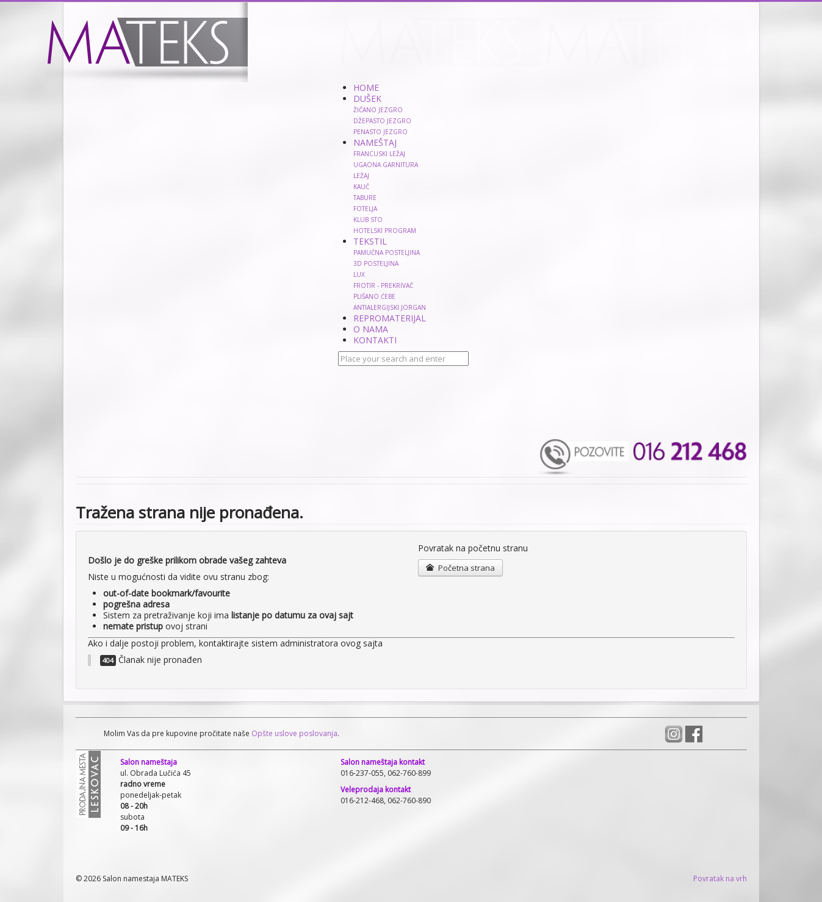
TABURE (365, 197)
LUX (359, 274)
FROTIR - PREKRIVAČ (383, 285)
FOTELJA (365, 208)
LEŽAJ (361, 175)
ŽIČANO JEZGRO (378, 110)
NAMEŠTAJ (375, 142)
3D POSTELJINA (375, 263)
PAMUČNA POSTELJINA (386, 252)
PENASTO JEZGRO (380, 131)
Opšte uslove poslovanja (293, 733)
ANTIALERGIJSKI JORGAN (389, 307)
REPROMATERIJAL (389, 318)
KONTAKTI (375, 340)
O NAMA (370, 329)
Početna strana (460, 567)
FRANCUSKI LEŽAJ (379, 153)
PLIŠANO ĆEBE (374, 296)
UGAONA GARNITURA (385, 164)
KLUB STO (368, 219)
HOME (366, 87)
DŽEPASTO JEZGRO (382, 120)
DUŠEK (367, 98)
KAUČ (361, 186)
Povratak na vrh (720, 878)
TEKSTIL (370, 241)
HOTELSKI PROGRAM (384, 230)
